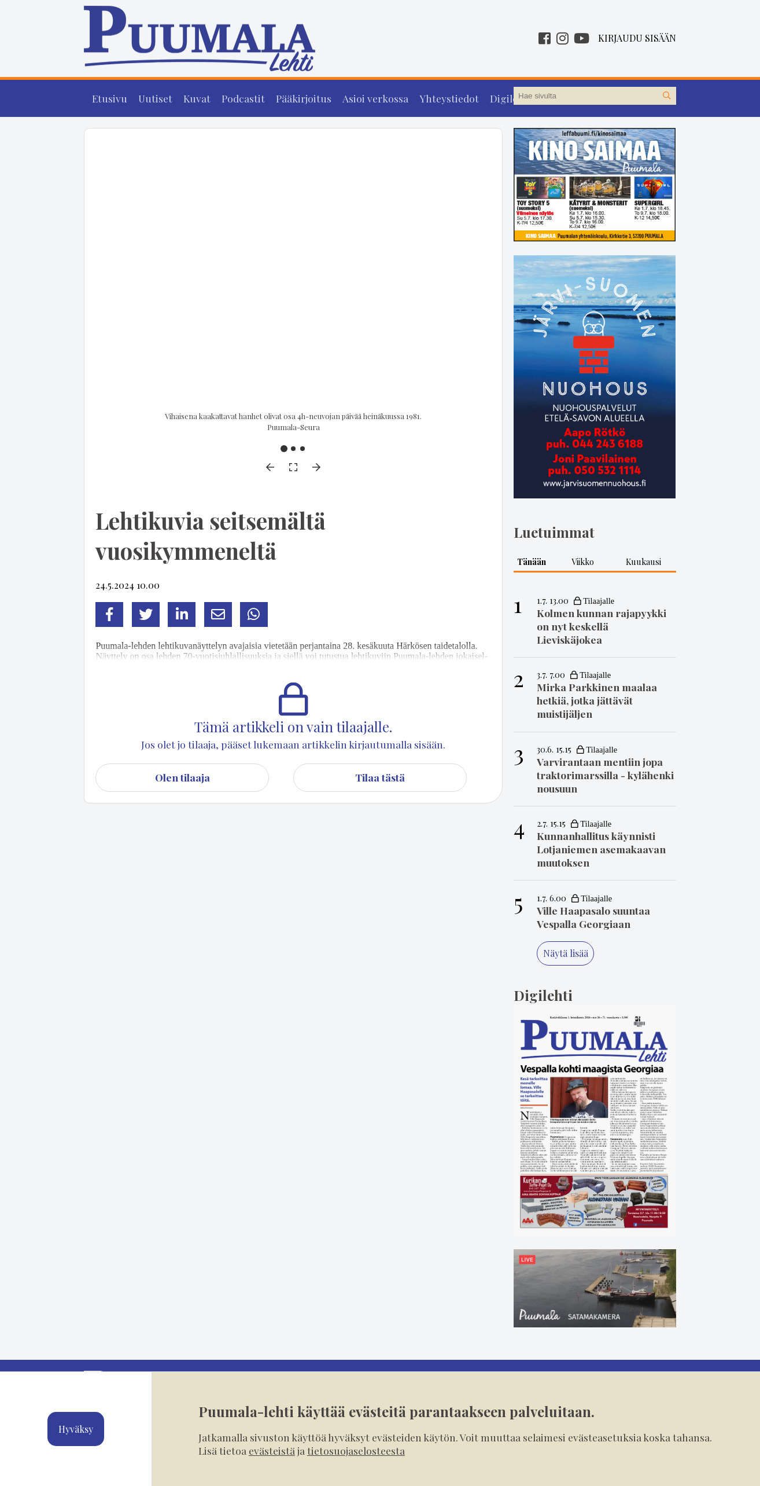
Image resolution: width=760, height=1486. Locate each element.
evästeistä (272, 1450)
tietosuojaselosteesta (356, 1450)
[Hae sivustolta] (667, 96)
